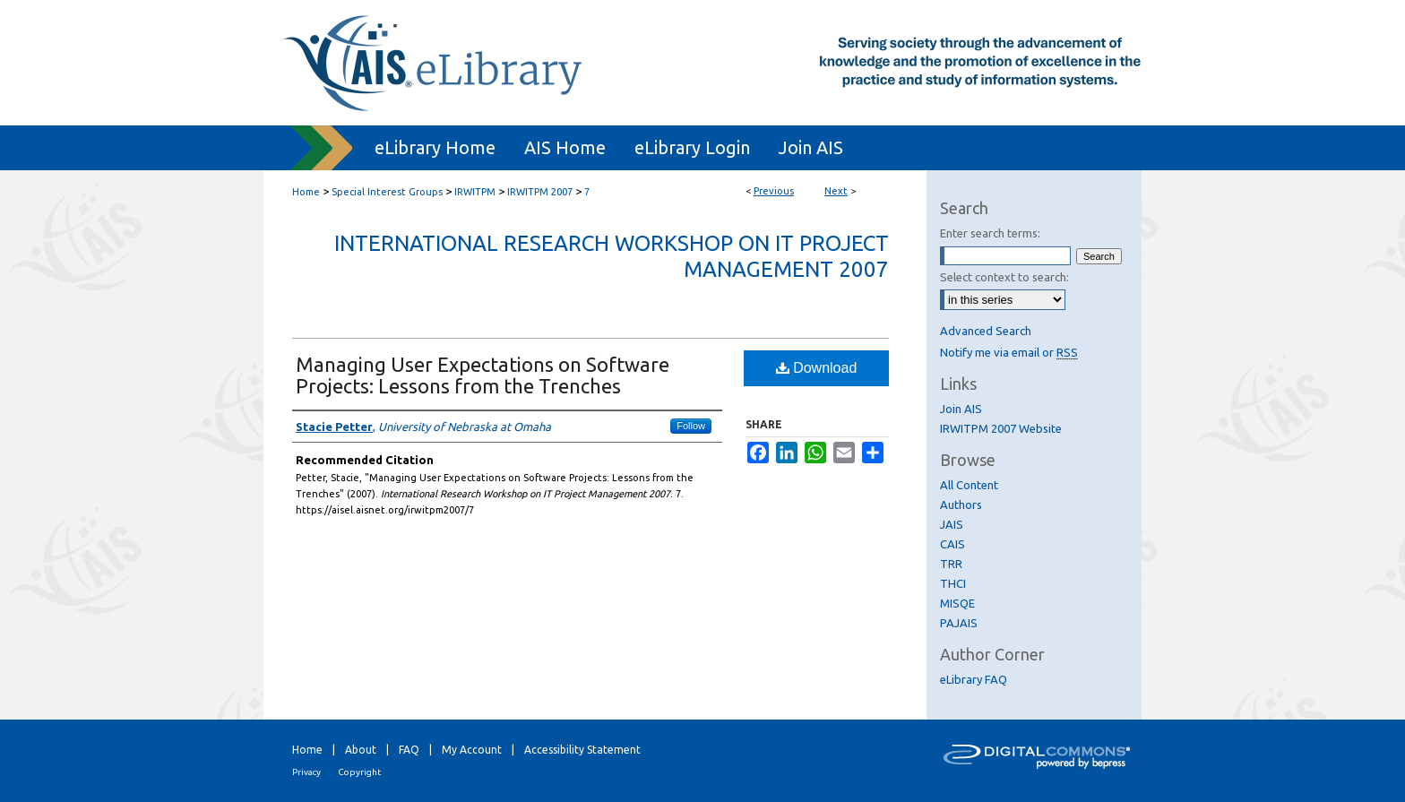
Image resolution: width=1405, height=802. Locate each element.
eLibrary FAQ (973, 679)
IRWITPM (475, 191)
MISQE (957, 603)
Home (306, 191)
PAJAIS (959, 623)
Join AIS (961, 408)
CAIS (952, 544)
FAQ (409, 749)
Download (817, 367)
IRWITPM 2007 (540, 191)
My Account (472, 749)
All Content (969, 485)
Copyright (359, 772)
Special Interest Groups (387, 191)
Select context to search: (1004, 277)
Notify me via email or (1009, 352)
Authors (961, 504)
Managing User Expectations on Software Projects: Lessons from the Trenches (482, 375)
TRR (951, 563)
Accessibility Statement (582, 749)
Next (836, 190)
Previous (774, 190)
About (360, 749)
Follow (691, 425)
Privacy (306, 772)
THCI (953, 583)
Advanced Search (985, 330)
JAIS (951, 524)
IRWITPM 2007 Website (1001, 428)
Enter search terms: (990, 233)
